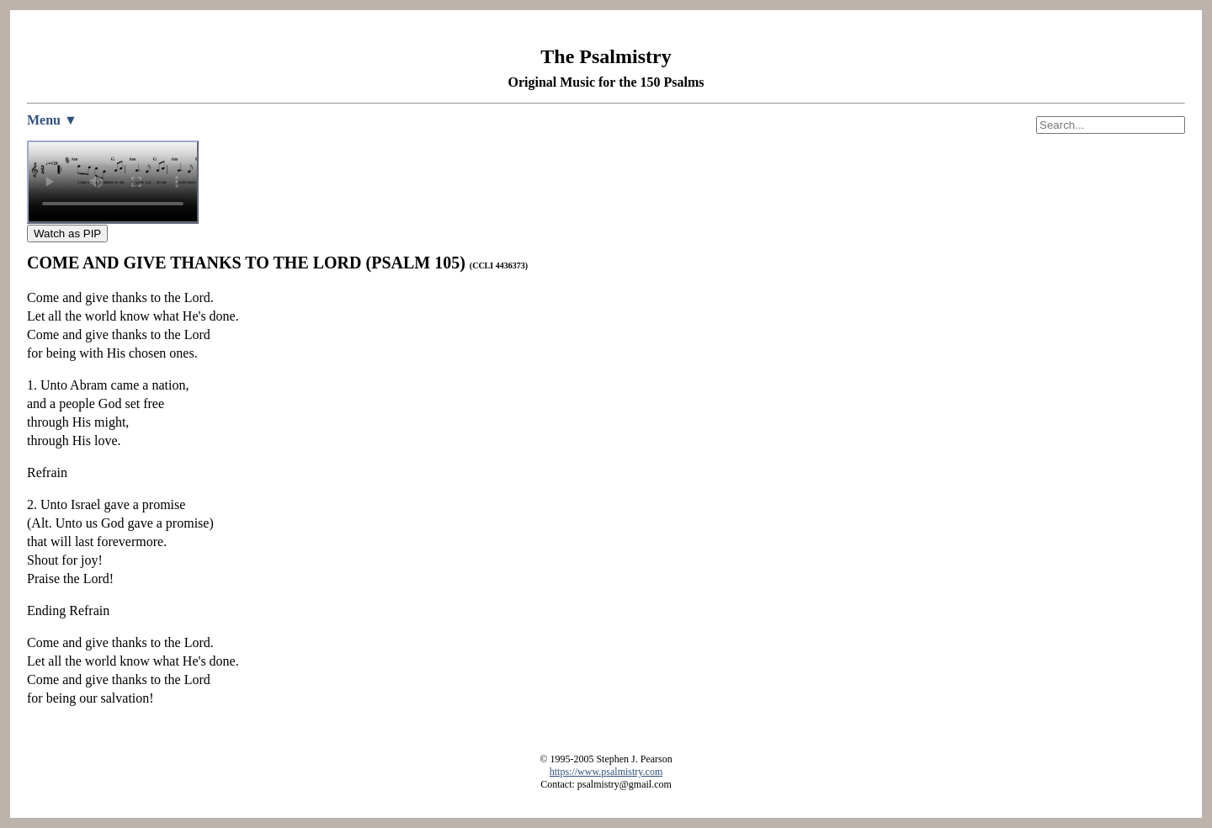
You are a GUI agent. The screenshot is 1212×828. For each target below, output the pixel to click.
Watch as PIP (67, 233)
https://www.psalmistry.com (606, 772)
